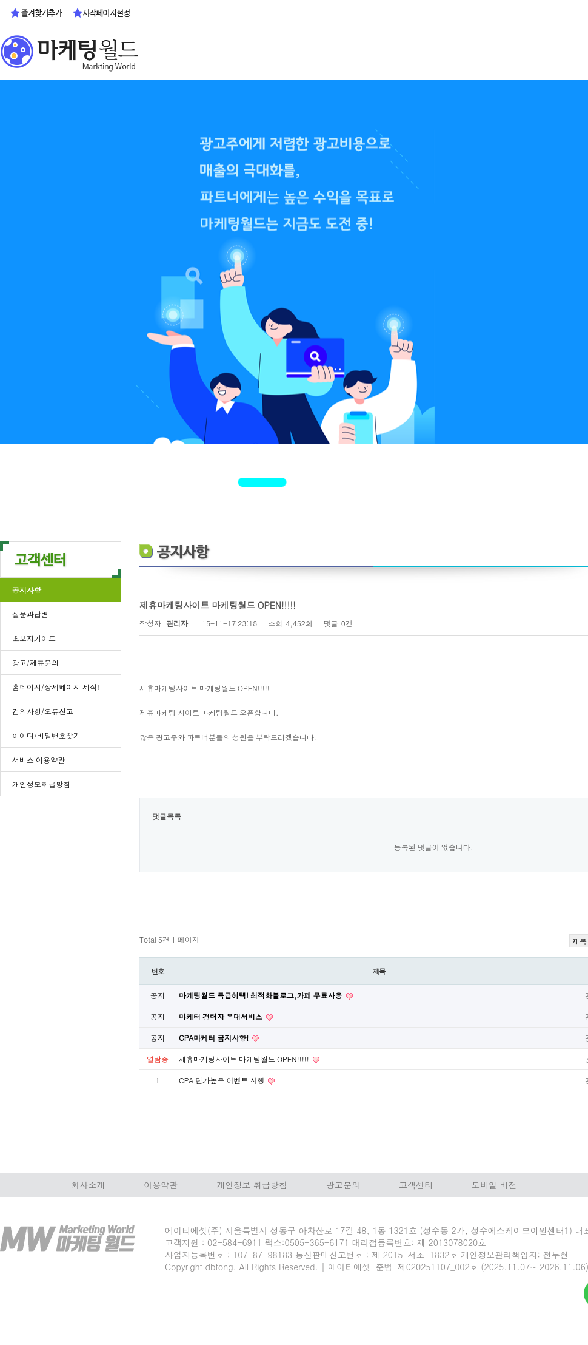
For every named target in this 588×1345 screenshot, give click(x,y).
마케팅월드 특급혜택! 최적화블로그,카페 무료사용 (261, 995)
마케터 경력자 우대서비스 (221, 1016)
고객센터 (416, 1185)
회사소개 (88, 1185)
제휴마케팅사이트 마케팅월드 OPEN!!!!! (245, 1059)
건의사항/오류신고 (42, 711)
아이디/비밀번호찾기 (46, 735)
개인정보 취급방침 (251, 1185)
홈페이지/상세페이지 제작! (55, 687)
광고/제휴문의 (35, 662)
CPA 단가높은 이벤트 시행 (222, 1080)
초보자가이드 (34, 638)
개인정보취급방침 (41, 784)
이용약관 (161, 1185)
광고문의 (343, 1185)
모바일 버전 (494, 1185)
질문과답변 (30, 614)
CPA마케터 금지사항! (214, 1037)
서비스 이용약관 (38, 759)
